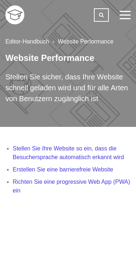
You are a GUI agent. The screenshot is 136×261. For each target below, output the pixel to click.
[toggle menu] (125, 14)
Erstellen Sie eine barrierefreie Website (63, 169)
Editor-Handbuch (27, 41)
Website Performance (86, 41)
